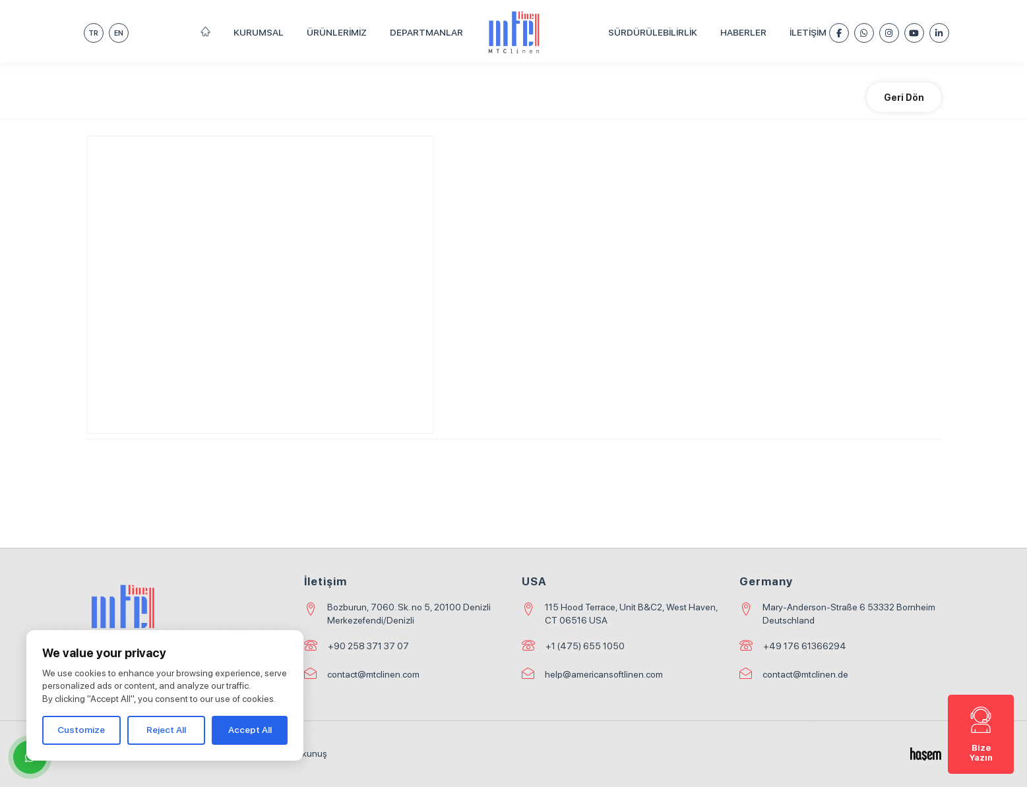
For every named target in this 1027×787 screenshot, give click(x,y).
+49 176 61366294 (804, 646)
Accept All (250, 729)
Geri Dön (904, 97)
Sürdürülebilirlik (652, 32)
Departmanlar (426, 32)
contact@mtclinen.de (805, 674)
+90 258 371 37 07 (368, 646)
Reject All (166, 729)
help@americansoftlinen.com (604, 674)
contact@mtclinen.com (373, 674)
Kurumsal (258, 32)
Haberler (743, 32)
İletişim (808, 32)
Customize (81, 729)
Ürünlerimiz (337, 32)
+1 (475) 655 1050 (585, 646)
